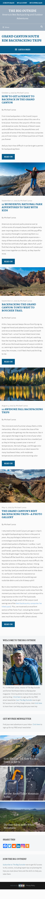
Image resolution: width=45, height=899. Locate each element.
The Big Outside (22, 10)
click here (38, 703)
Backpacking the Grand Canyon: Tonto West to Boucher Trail (19, 307)
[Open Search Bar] (41, 27)
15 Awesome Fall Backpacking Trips (22, 410)
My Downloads (36, 3)
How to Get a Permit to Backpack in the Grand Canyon (18, 99)
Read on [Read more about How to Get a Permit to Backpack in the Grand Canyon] (8, 156)
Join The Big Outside (24, 700)
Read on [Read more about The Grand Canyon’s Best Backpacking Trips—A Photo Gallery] (8, 624)
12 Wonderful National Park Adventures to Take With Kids (22, 207)
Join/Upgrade (8, 3)
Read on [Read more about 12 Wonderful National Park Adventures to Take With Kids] (8, 261)
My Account (22, 3)
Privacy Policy (30, 885)
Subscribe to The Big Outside (14, 865)
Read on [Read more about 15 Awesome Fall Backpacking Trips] (8, 463)
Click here (17, 697)
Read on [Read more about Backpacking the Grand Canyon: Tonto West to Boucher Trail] (8, 361)
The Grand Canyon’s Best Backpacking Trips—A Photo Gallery (22, 514)
